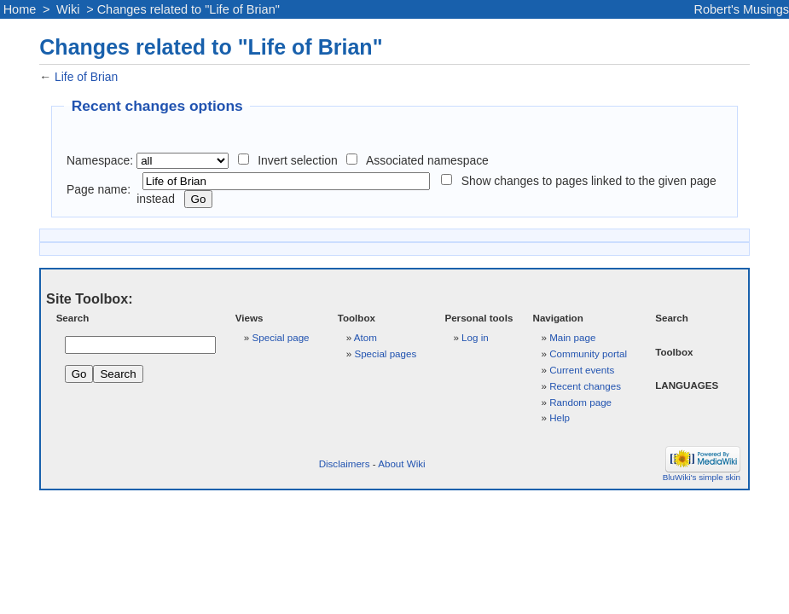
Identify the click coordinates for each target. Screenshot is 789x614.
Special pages (385, 353)
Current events (581, 369)
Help (559, 417)
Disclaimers (344, 463)
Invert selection (298, 160)
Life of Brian (86, 77)
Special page (281, 337)
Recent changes (585, 385)
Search (73, 317)
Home (20, 9)
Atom (365, 337)
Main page (572, 337)
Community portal (588, 353)
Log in (475, 337)
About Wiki (401, 463)
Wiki (67, 9)
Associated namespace (427, 160)
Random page (580, 402)
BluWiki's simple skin (701, 477)
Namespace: (100, 160)
